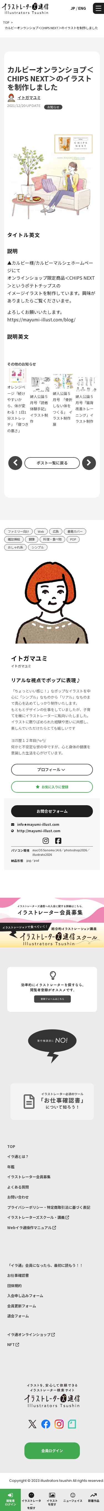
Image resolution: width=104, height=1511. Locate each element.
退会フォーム (18, 1316)
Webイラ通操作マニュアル (31, 1227)
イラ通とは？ (18, 1156)
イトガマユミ (29, 97)
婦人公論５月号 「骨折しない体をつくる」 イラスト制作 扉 (63, 400)
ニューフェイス (72, 1497)
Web (41, 531)
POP (73, 539)
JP (72, 8)
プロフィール (51, 769)
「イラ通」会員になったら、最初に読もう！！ (45, 1265)
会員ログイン (52, 1450)
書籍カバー (75, 531)
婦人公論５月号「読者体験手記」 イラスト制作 (41, 400)
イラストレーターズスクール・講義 (38, 1217)
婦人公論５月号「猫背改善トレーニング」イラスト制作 (86, 400)
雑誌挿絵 (14, 539)
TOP (11, 1146)
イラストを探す (52, 1499)
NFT (13, 1344)
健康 (32, 539)
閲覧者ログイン (10, 1499)
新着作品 (93, 1497)
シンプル (38, 547)
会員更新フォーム (21, 1306)
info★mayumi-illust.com (35, 824)
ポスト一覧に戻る (52, 463)
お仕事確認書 (18, 1275)
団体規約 (14, 1285)
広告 (56, 531)
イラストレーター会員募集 (28, 1176)
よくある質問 (18, 1187)
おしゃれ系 (15, 547)
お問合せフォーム (52, 811)
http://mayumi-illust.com (35, 831)
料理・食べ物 (52, 539)
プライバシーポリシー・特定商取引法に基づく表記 (48, 1207)
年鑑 (10, 1166)
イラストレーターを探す (31, 1501)
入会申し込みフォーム (25, 1295)
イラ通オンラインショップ (31, 1334)
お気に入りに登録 (52, 786)
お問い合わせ (18, 1197)
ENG (82, 8)
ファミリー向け (18, 531)
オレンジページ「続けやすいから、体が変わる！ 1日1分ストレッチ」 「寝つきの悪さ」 (18, 400)
